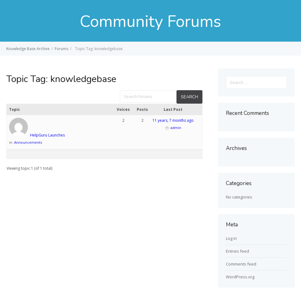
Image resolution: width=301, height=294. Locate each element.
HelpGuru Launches (47, 135)
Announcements (28, 142)
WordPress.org (240, 277)
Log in (231, 238)
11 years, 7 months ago (173, 120)
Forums (61, 48)
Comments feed (241, 264)
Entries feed (237, 251)
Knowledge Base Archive (28, 48)
